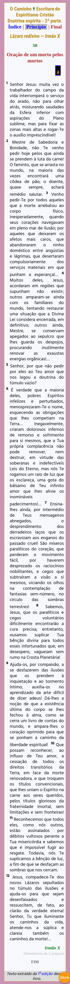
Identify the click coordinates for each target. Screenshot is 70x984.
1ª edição (45, 974)
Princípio (36, 27)
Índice (14, 27)
